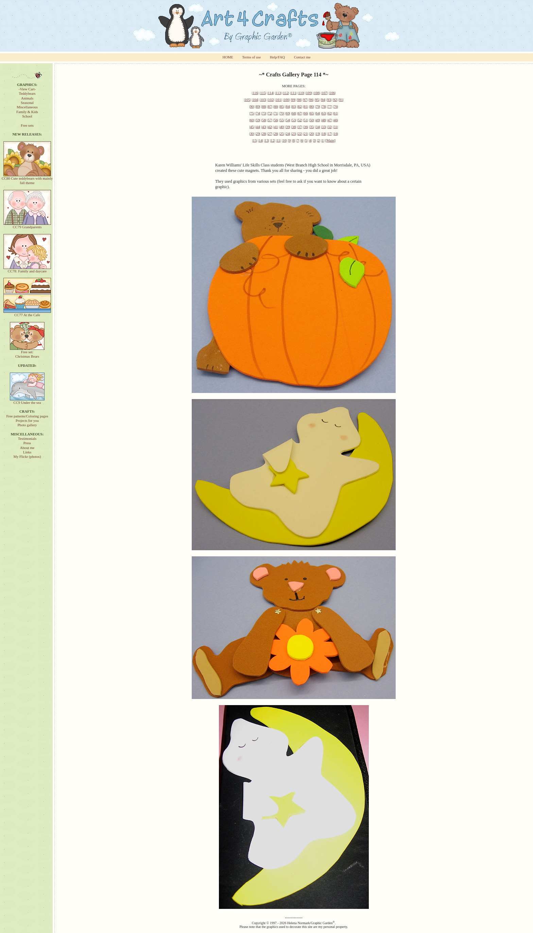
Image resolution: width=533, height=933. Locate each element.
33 (324, 127)
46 (336, 120)
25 (281, 134)
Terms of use (251, 57)
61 (336, 113)
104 (255, 100)
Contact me (302, 57)
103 (262, 100)
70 (281, 113)
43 (264, 127)
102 (270, 100)
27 (270, 134)
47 (329, 120)
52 (300, 120)
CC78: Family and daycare (27, 269)
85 (281, 106)
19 (318, 134)
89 (258, 106)
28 (264, 134)
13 (267, 140)
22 (300, 134)
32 (329, 127)
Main (330, 140)
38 (294, 127)
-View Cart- (27, 89)
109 (308, 93)
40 (281, 127)
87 (270, 106)
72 (270, 113)
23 (294, 134)
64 (318, 113)
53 (294, 120)
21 (306, 134)
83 (294, 106)
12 (272, 140)
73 (264, 113)
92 (335, 100)
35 (311, 127)
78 (324, 106)
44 (258, 127)
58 (264, 120)
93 (329, 100)
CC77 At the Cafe (27, 313)
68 (294, 113)
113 (278, 93)
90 (252, 106)
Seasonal (27, 103)
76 (336, 106)
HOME (227, 57)
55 (281, 120)
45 (252, 127)
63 (324, 113)
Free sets (27, 125)
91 (341, 100)
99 (293, 100)
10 (284, 140)
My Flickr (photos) (27, 457)
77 (329, 106)
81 (306, 106)
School (27, 116)
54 (288, 120)
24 (288, 134)
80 (311, 106)
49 (318, 120)
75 (252, 113)
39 (288, 127)
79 (318, 106)
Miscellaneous (27, 107)
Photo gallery (27, 425)
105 (247, 100)
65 (311, 113)
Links (27, 452)
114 (270, 93)
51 (306, 120)
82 (300, 106)
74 (258, 113)
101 (278, 100)
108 (316, 93)
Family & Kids (27, 112)
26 (276, 134)
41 (276, 127)
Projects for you (27, 421)
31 (336, 127)
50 (311, 120)
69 (288, 113)
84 (288, 106)
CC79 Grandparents (27, 225)
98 (299, 100)
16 (336, 134)
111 (293, 93)
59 (258, 120)
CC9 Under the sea (27, 401)
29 (258, 134)
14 (260, 140)
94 (323, 100)
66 (306, 113)
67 (300, 113)
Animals (27, 98)
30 (252, 134)
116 (255, 93)
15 (255, 140)
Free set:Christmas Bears (27, 352)
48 (324, 120)
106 (332, 93)
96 (311, 100)
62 (329, 113)
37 (300, 127)
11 (278, 140)
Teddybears (27, 93)
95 (317, 100)
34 (318, 127)
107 (324, 93)
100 (286, 100)
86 (276, 106)
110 (301, 93)
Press (27, 443)
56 (276, 120)
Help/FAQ (277, 57)
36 (306, 127)
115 (262, 93)
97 (305, 100)
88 (264, 106)
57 (270, 120)
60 (252, 120)
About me (27, 448)
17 (329, 134)
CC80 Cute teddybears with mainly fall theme (27, 179)
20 (311, 134)
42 (270, 127)
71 (276, 113)
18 (324, 134)
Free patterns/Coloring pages (27, 416)
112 (286, 93)
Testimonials (27, 439)
